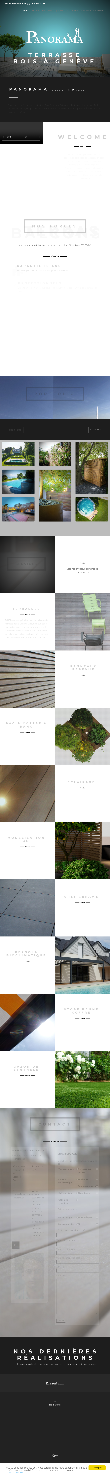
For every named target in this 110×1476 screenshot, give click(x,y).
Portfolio (34, 11)
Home (25, 11)
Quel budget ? (62, 11)
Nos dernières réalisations (92, 11)
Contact (74, 11)
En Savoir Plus (16, 1472)
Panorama (25, 3)
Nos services (47, 11)
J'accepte (97, 1467)
